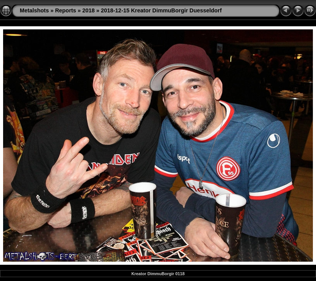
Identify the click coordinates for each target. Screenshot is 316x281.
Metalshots (34, 10)
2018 (88, 10)
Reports (65, 10)
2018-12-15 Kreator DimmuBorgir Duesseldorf (161, 10)
